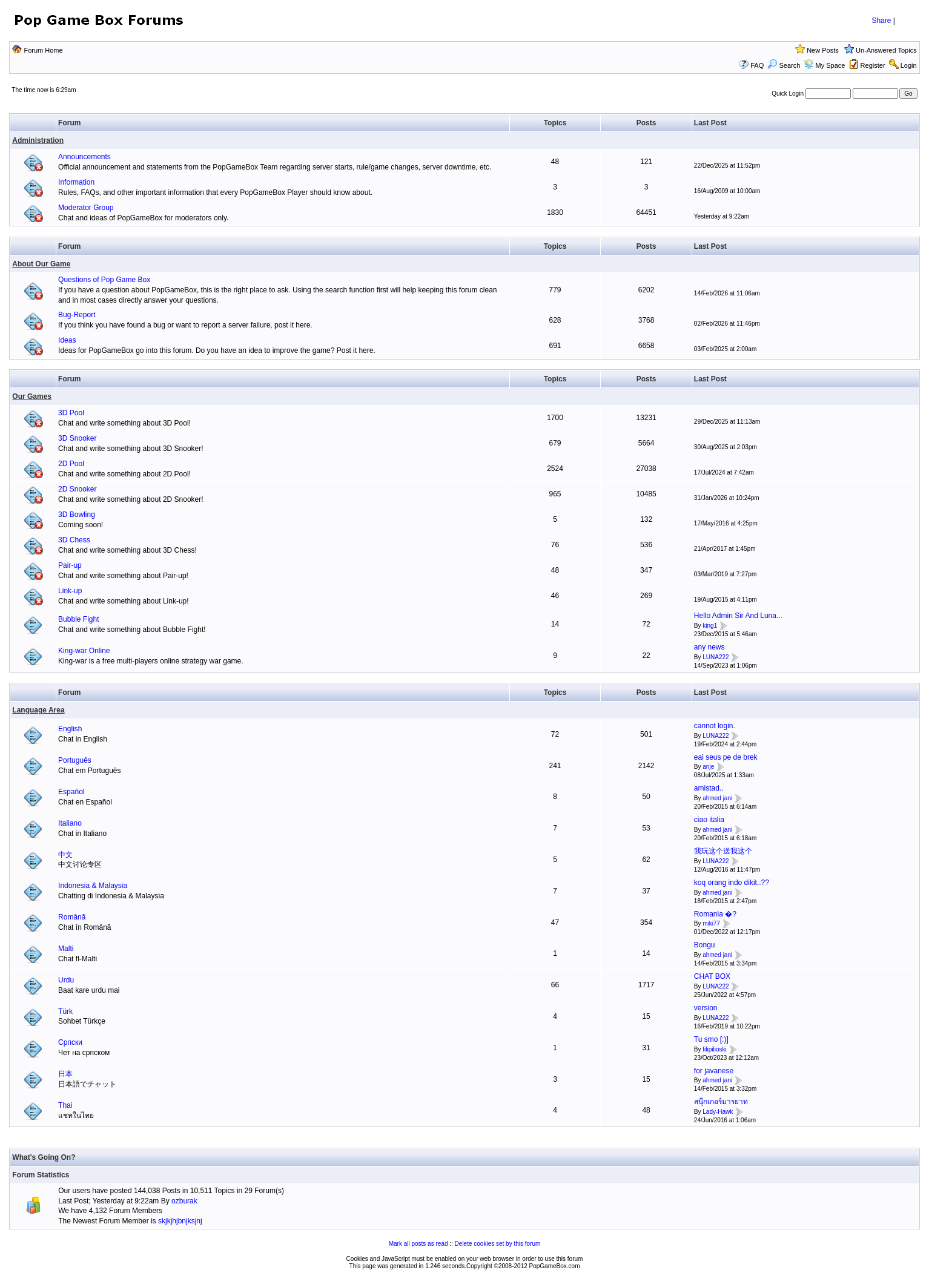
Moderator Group (85, 207)
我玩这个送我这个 (723, 851)
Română (71, 917)
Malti (65, 948)
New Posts (823, 50)
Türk (65, 1011)
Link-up (70, 591)
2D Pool (71, 463)
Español (71, 792)
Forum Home (43, 50)
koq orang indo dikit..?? (731, 882)
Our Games (31, 396)
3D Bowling (76, 514)
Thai (65, 1105)
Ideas (67, 340)
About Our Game (41, 264)
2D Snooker (77, 489)
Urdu (66, 980)
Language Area (38, 710)
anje (708, 767)
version (706, 1008)
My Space (830, 65)
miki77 (711, 924)
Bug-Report (76, 315)
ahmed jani (717, 798)
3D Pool (71, 413)
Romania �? (715, 914)
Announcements (84, 157)
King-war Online (84, 650)
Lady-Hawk (718, 1111)
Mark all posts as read (418, 1243)
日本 (65, 1074)
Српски (70, 1042)
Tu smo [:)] (711, 1039)
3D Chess (74, 540)
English (70, 729)
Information (76, 182)
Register (873, 65)
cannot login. (714, 726)
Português (74, 760)
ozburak (184, 1201)
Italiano (70, 823)
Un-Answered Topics (886, 50)
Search (783, 65)
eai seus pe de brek (726, 757)
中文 (65, 854)
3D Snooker (77, 438)
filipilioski (714, 1049)
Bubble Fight (78, 619)
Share (881, 20)
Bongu (704, 945)
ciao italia (709, 819)
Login (909, 65)
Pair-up (70, 565)
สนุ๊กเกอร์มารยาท (721, 1101)
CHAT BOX (712, 976)
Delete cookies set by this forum (498, 1243)
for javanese (713, 1071)
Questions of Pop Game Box (104, 279)
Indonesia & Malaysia (92, 885)
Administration (38, 140)
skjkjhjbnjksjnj (180, 1221)
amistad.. (709, 788)
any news (709, 647)
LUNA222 (716, 657)
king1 (710, 625)
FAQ (757, 65)
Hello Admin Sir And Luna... (738, 615)
